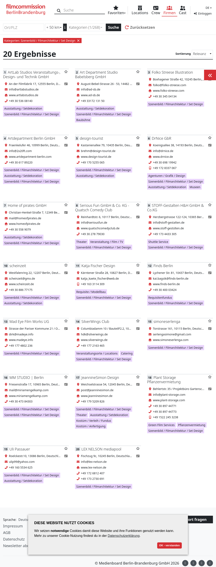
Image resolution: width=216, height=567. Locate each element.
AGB (6, 532)
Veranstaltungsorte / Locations (97, 353)
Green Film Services (161, 425)
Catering (127, 353)
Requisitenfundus (160, 298)
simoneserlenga (166, 321)
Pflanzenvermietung (191, 425)
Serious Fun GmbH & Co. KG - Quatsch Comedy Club (102, 207)
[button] (208, 7)
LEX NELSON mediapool (101, 449)
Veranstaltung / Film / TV (106, 242)
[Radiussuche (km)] (54, 27)
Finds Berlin (163, 265)
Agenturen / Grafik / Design (166, 176)
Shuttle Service (158, 242)
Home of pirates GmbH (27, 205)
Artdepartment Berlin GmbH (31, 138)
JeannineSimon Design (100, 377)
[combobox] (86, 27)
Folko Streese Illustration (172, 72)
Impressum (13, 526)
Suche (113, 27)
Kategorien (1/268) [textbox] (84, 27)
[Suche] (59, 10)
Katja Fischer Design (98, 265)
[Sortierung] (202, 54)
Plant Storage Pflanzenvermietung (164, 379)
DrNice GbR (161, 138)
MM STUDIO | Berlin (26, 377)
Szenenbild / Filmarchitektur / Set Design (31, 114)
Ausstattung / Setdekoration (23, 108)
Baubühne (83, 120)
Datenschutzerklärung (124, 535)
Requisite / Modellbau (91, 292)
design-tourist (91, 138)
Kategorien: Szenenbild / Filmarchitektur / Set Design (42, 40)
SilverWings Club (95, 321)
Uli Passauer (19, 449)
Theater (81, 242)
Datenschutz (14, 539)
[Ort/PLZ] (23, 27)
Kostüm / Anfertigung (90, 426)
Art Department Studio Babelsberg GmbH (96, 74)
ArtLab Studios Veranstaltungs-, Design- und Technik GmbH (31, 74)
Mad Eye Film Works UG (29, 321)
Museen (195, 187)
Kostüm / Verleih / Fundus (93, 421)
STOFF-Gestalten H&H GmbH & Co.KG (175, 207)
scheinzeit (17, 265)
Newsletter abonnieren (23, 545)
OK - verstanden (169, 545)
